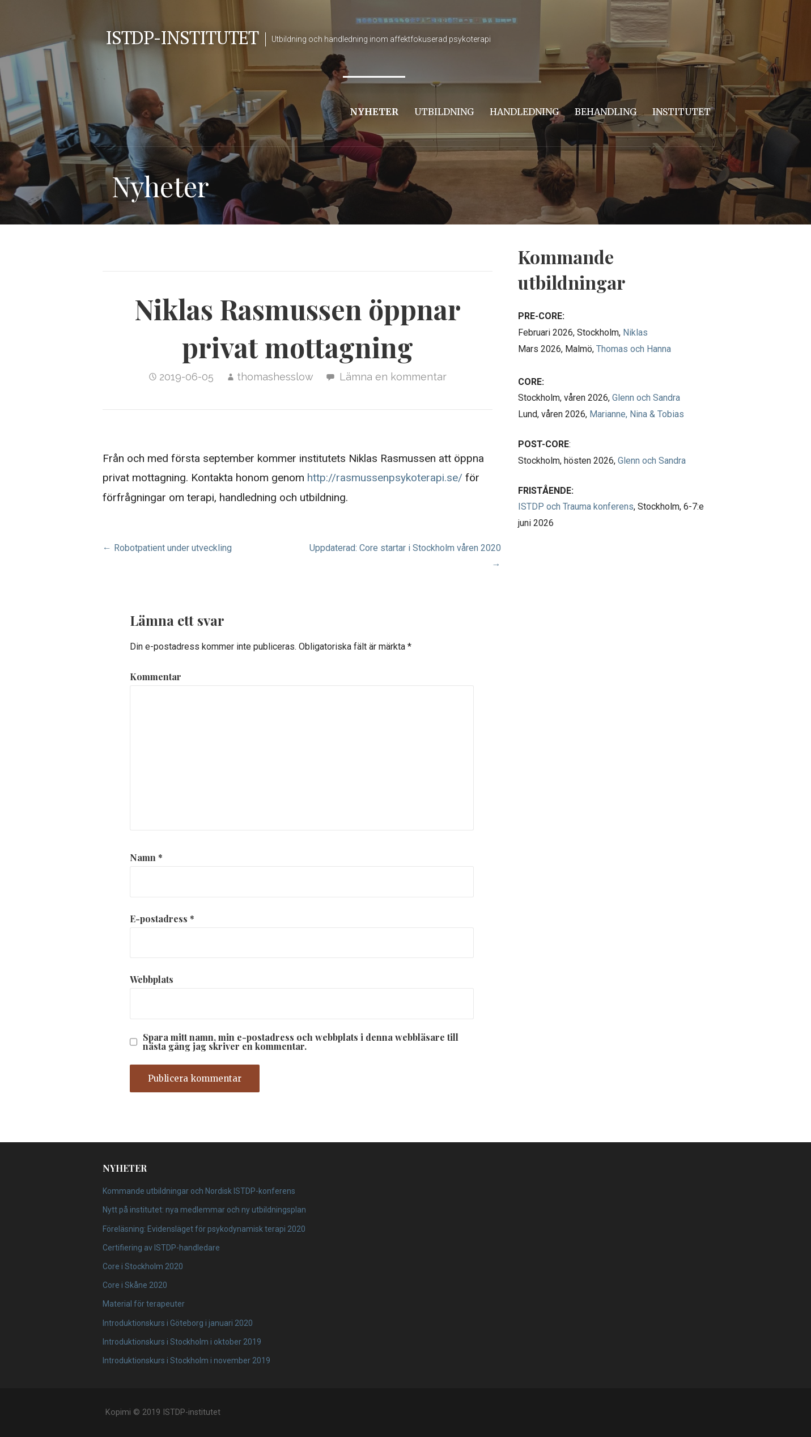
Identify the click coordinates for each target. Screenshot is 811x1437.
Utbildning (444, 111)
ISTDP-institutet (182, 37)
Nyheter (374, 111)
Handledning (524, 111)
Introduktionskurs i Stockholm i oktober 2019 (182, 1341)
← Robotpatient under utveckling (167, 547)
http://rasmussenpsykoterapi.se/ (384, 477)
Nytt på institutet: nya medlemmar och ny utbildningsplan (204, 1209)
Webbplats (151, 979)
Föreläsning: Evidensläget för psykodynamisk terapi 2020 (204, 1228)
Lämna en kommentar (393, 377)
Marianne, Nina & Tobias (636, 414)
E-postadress (162, 919)
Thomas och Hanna (633, 349)
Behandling (605, 111)
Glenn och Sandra (646, 397)
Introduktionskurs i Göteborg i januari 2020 (178, 1323)
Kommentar (155, 677)
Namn (146, 857)
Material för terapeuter (144, 1303)
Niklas (635, 332)
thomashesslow (275, 377)
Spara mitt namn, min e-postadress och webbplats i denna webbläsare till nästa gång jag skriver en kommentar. (300, 1042)
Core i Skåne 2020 (135, 1285)
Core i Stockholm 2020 (143, 1266)
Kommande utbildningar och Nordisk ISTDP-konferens (199, 1191)
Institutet (681, 111)
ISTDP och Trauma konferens (576, 506)
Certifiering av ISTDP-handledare (161, 1247)
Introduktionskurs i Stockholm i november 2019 (186, 1360)
